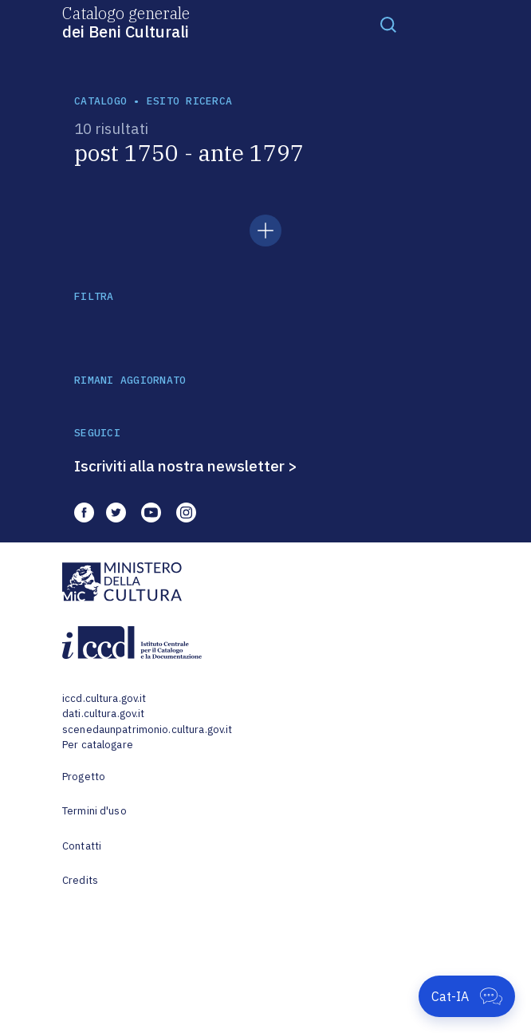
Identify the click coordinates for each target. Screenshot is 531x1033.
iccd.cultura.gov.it (104, 698)
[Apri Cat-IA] (467, 996)
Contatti (81, 846)
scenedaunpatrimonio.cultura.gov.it (147, 729)
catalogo (100, 101)
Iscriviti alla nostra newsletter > (185, 465)
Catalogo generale (126, 21)
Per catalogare (97, 744)
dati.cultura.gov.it (103, 713)
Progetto (83, 776)
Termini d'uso (94, 811)
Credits (80, 880)
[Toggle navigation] (388, 24)
